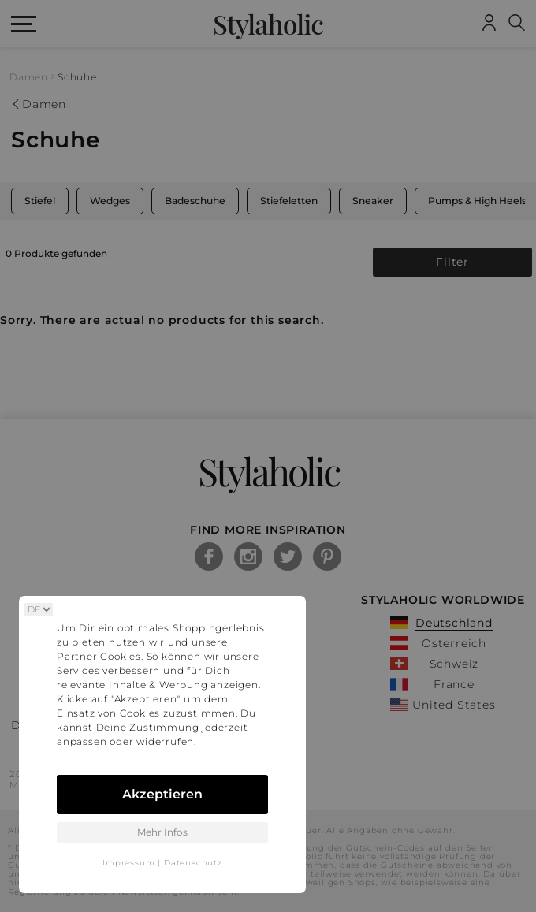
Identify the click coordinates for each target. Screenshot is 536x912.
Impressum (128, 863)
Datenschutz (193, 863)
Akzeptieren (162, 794)
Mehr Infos (162, 832)
